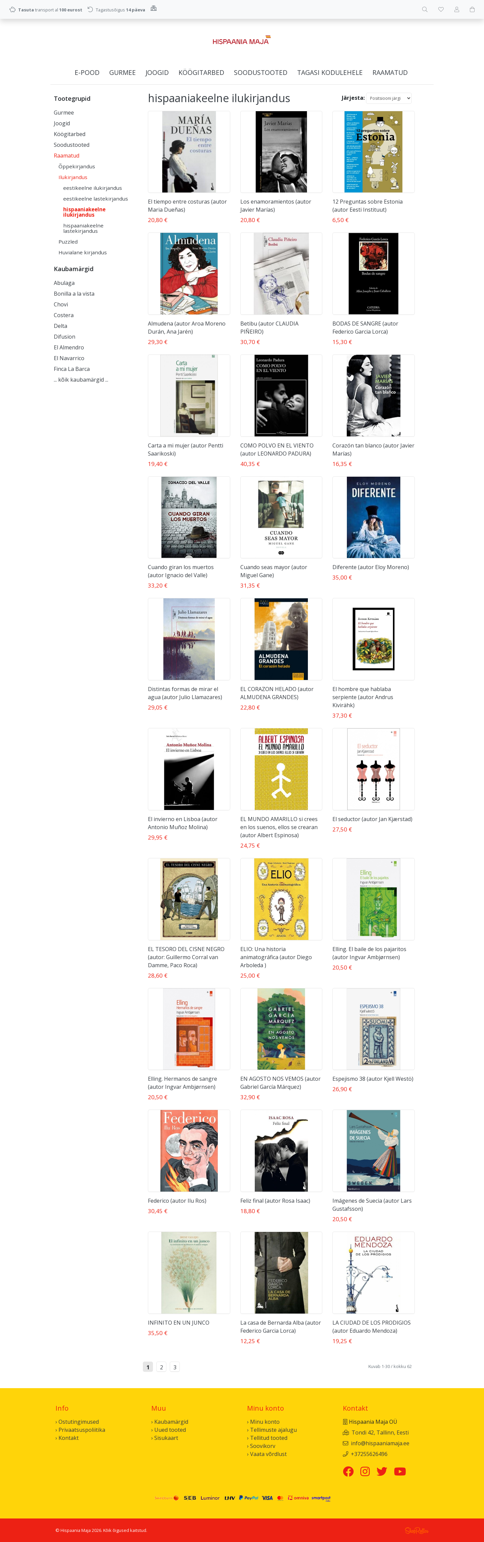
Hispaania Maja (76, 1530)
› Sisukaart (164, 1438)
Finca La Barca (72, 369)
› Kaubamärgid (169, 1421)
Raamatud (390, 72)
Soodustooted (260, 72)
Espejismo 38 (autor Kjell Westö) (372, 1078)
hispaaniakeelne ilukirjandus (84, 212)
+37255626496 (369, 1454)
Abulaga (64, 283)
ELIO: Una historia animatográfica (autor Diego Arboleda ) (276, 957)
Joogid (157, 72)
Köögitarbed (201, 72)
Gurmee (122, 72)
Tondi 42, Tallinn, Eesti (380, 1432)
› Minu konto (263, 1421)
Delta (60, 326)
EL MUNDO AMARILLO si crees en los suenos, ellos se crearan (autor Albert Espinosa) (279, 827)
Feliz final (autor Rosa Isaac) (275, 1200)
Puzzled (68, 241)
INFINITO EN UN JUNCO (178, 1322)
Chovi (61, 304)
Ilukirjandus (72, 177)
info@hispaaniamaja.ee (380, 1443)
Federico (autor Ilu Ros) (177, 1200)
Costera (64, 315)
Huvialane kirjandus (82, 252)
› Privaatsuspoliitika (80, 1429)
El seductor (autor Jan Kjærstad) (372, 819)
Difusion (64, 336)
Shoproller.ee (417, 1530)
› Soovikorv (261, 1446)
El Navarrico (69, 358)
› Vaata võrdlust (267, 1454)
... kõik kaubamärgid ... (81, 379)
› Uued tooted (168, 1429)
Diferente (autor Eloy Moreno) (370, 567)
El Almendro (69, 347)
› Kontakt (67, 1438)
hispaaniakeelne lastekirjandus (83, 228)
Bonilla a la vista (74, 293)
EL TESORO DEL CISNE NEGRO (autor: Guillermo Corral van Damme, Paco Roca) (186, 957)
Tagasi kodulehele (330, 72)
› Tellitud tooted (267, 1438)
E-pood (87, 72)
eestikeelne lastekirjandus (95, 198)
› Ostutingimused (77, 1421)
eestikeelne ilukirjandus (92, 187)
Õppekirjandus (76, 166)
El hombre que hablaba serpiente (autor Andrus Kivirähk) (362, 697)
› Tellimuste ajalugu (272, 1429)
